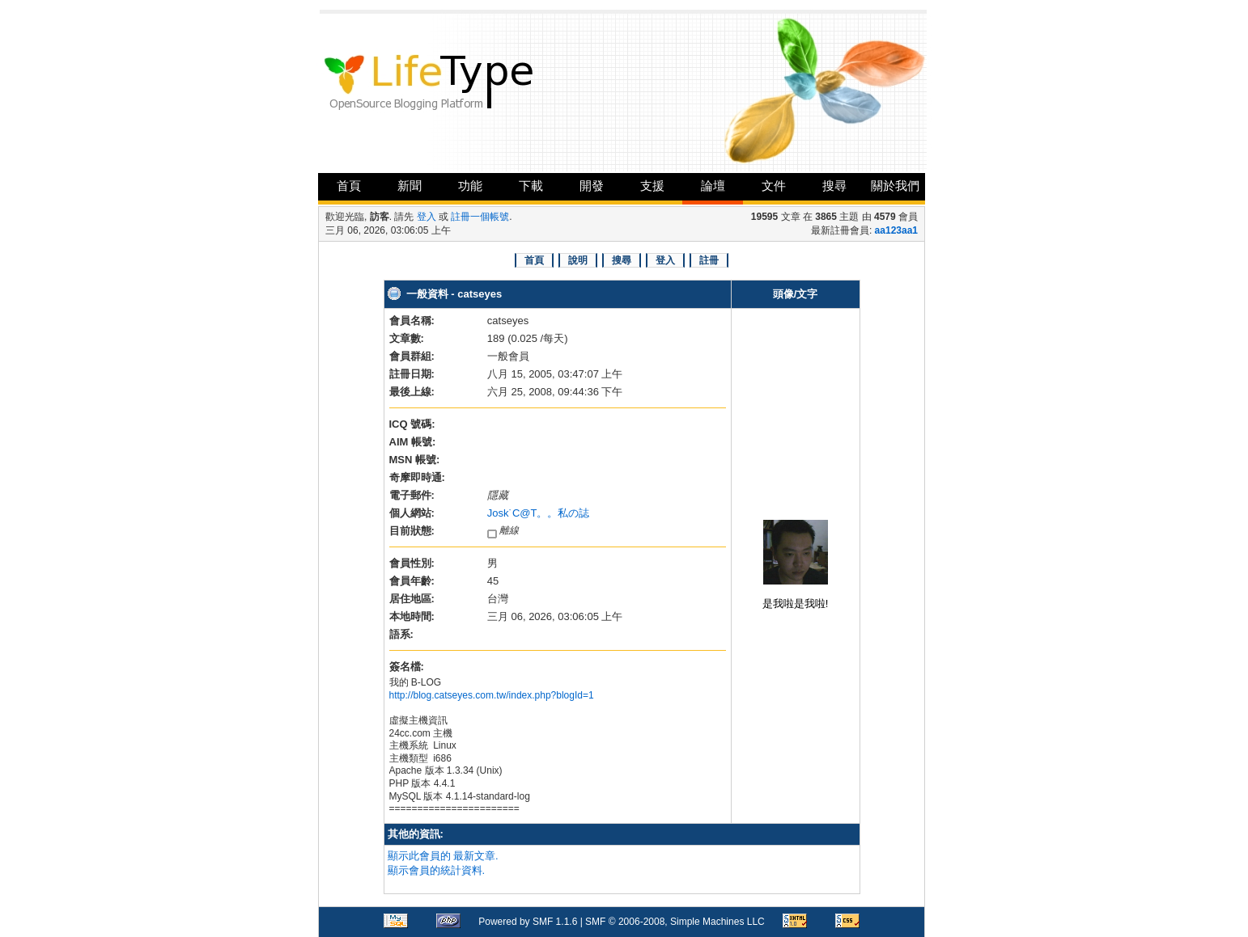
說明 (578, 260)
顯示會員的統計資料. (437, 870)
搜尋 (834, 185)
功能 (470, 185)
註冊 (709, 260)
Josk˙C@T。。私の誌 (538, 513)
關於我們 (895, 185)
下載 (531, 185)
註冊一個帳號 (480, 216)
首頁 (349, 185)
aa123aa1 (896, 230)
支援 (652, 185)
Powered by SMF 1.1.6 (527, 921)
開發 (591, 185)
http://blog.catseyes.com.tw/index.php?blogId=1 (491, 695)
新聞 (409, 185)
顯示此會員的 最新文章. (443, 856)
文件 (774, 185)
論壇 (713, 185)
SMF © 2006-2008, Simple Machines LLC (675, 921)
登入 (426, 216)
